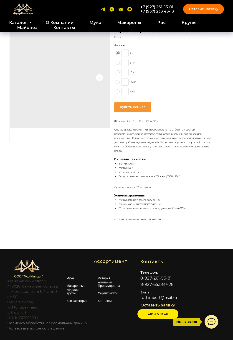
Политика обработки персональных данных (47, 323)
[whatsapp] (112, 9)
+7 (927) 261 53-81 (156, 7)
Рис (161, 22)
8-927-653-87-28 (157, 284)
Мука (95, 22)
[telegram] (103, 9)
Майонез (27, 27)
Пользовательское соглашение (36, 328)
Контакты (64, 27)
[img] (172, 329)
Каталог (18, 22)
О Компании (59, 22)
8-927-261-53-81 (156, 278)
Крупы (189, 22)
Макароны (129, 22)
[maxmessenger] (129, 9)
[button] (157, 314)
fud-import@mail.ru (158, 298)
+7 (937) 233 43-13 (157, 11)
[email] (121, 9)
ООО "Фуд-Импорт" (28, 276)
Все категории (76, 301)
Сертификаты (108, 293)
